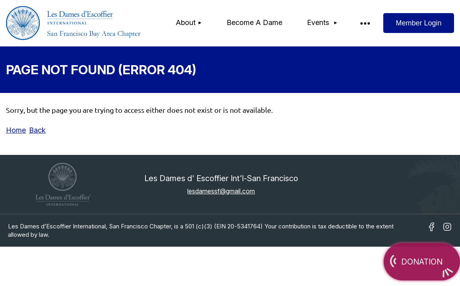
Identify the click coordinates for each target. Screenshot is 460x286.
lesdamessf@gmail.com (221, 191)
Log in (418, 23)
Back (37, 130)
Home (16, 130)
